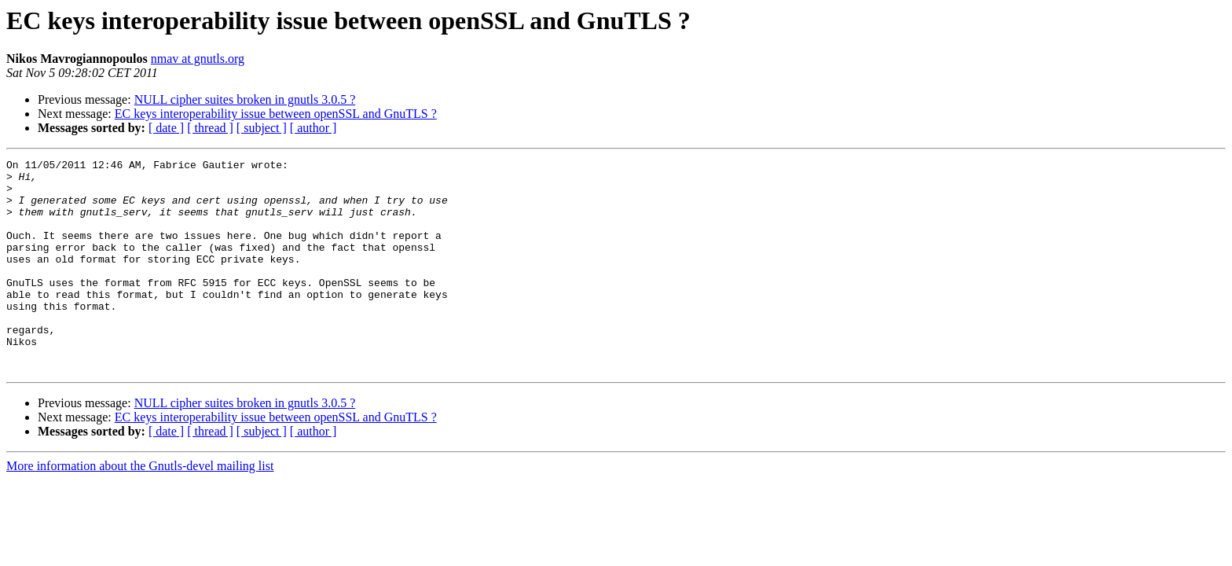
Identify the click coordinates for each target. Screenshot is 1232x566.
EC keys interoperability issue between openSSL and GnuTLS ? (276, 113)
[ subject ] (261, 127)
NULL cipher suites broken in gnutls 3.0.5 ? (245, 99)
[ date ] (166, 127)
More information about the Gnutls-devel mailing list (139, 508)
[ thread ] (210, 127)
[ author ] (313, 127)
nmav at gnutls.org (197, 58)
